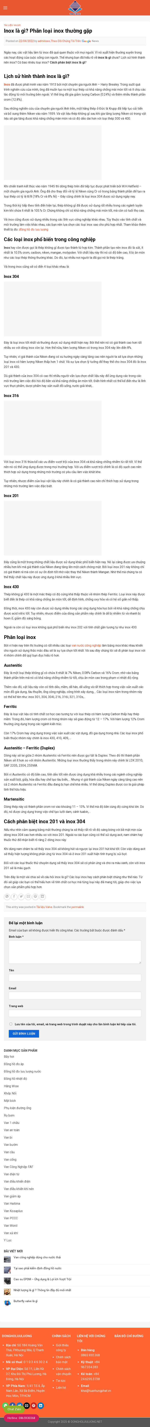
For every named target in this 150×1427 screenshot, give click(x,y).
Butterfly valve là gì (26, 1301)
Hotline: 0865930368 (21, 1418)
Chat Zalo (14, 1409)
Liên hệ (61, 1387)
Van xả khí (11, 1233)
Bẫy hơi (9, 1056)
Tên (11, 970)
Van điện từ (11, 1174)
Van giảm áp (12, 1196)
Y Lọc (8, 1240)
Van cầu (9, 1152)
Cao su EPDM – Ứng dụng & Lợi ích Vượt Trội (42, 1279)
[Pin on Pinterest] (35, 897)
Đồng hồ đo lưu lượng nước (22, 1071)
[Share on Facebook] (14, 897)
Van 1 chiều (11, 1123)
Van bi (8, 1137)
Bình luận (16, 937)
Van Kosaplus (13, 1211)
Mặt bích (10, 1101)
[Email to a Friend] (28, 897)
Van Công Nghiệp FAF (18, 1167)
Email (12, 988)
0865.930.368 (90, 1355)
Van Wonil (10, 1225)
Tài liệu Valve (12, 25)
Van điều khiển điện (17, 1181)
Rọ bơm (9, 1115)
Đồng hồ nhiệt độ (15, 1079)
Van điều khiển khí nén (19, 1189)
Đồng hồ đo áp (14, 1064)
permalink (77, 907)
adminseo (44, 41)
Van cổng (10, 1159)
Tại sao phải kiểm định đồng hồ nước (38, 1268)
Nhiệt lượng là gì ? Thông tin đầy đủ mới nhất (42, 1290)
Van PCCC (11, 1218)
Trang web (16, 1006)
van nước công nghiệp (86, 645)
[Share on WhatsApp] (7, 897)
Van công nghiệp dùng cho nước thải (37, 1257)
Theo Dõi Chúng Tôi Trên (75, 41)
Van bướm (11, 1145)
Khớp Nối (10, 1093)
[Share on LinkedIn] (42, 897)
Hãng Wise (11, 1086)
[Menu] (5, 8)
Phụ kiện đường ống (17, 1108)
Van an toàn (12, 1130)
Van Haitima (12, 1203)
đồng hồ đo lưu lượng (33, 229)
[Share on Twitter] (21, 897)
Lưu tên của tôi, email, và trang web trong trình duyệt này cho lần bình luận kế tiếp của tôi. (75, 1024)
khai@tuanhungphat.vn (96, 1391)
